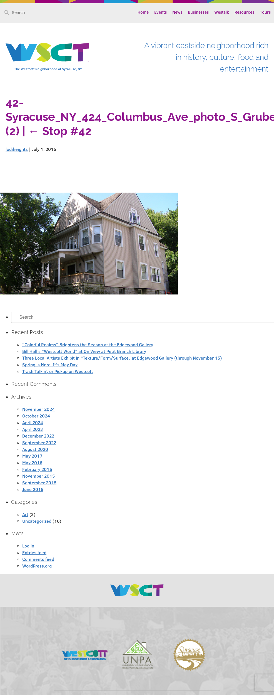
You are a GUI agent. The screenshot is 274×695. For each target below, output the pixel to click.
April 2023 (32, 429)
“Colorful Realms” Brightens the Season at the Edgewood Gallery (87, 344)
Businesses (198, 12)
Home (143, 12)
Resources (244, 12)
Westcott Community (47, 52)
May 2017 (32, 456)
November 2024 (38, 409)
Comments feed (38, 559)
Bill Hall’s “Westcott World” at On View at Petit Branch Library (84, 351)
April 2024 (32, 422)
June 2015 (32, 489)
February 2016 (37, 469)
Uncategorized (36, 521)
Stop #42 (60, 131)
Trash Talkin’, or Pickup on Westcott (57, 371)
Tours (265, 12)
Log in (28, 546)
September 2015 (39, 482)
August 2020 (35, 449)
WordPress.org (37, 566)
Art (25, 514)
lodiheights (17, 149)
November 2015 (38, 476)
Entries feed (34, 552)
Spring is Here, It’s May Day (50, 364)
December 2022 (38, 436)
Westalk (221, 12)
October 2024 (36, 416)
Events (160, 12)
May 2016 (32, 462)
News (177, 12)
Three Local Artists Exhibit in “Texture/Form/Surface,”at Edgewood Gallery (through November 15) (122, 358)
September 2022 (39, 442)
